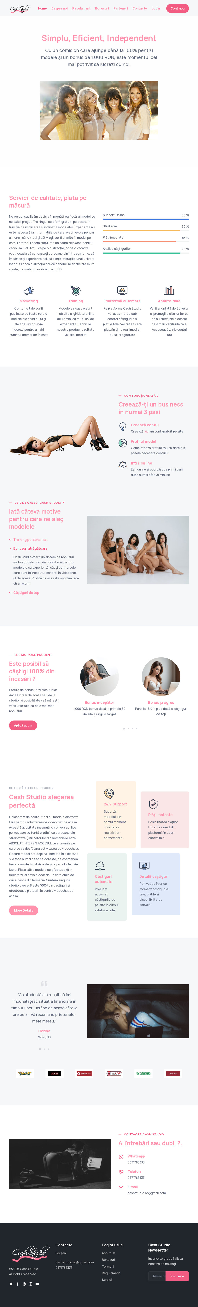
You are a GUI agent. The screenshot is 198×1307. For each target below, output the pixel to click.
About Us (108, 1253)
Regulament (81, 8)
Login (156, 8)
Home (42, 8)
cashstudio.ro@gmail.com (147, 1193)
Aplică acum (23, 725)
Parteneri (121, 8)
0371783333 (136, 1162)
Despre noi (59, 8)
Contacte (139, 8)
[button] (124, 729)
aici (146, 431)
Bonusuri (102, 8)
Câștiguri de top (26, 592)
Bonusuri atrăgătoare (30, 548)
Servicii (107, 1280)
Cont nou (178, 8)
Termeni (108, 1266)
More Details (23, 910)
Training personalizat (30, 539)
